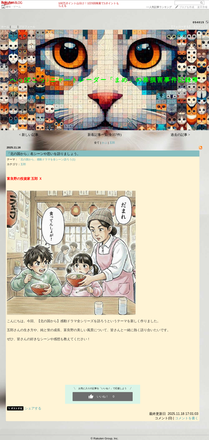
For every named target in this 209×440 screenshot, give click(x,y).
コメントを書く (186, 418)
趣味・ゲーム (13, 6)
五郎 (112, 142)
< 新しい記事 (28, 134)
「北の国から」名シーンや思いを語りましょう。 (43, 154)
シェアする (33, 408)
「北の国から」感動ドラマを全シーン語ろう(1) (46, 159)
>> (159, 7)
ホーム (5, 26)
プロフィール (27, 26)
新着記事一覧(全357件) (105, 134)
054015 (198, 22)
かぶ (104, 142)
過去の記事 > (180, 134)
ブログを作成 (186, 7)
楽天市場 (202, 7)
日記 (14, 26)
